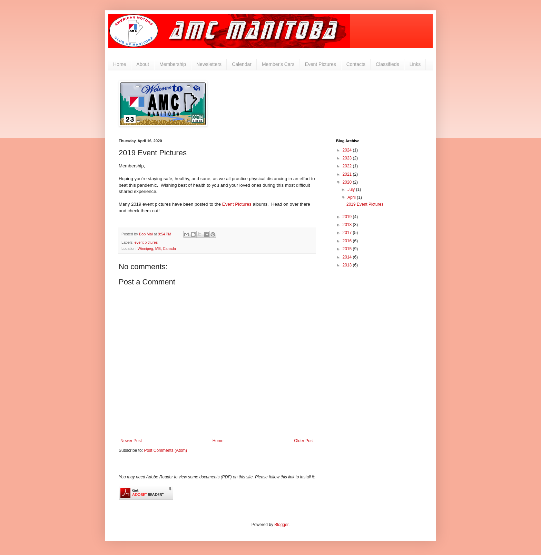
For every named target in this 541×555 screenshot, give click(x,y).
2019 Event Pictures (364, 204)
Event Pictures (320, 64)
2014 (348, 257)
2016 (348, 240)
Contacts (355, 64)
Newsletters (209, 64)
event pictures (146, 242)
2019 (348, 216)
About (142, 64)
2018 (348, 224)
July (351, 189)
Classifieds (387, 64)
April (352, 197)
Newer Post (131, 440)
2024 (348, 150)
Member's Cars (278, 64)
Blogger (281, 524)
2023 (348, 158)
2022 (348, 166)
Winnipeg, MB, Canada (157, 248)
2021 (348, 174)
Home (119, 64)
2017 (348, 232)
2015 (348, 248)
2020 (348, 182)
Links (415, 64)
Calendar (242, 64)
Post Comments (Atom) (165, 450)
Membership (172, 64)
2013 (348, 265)
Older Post (304, 440)
